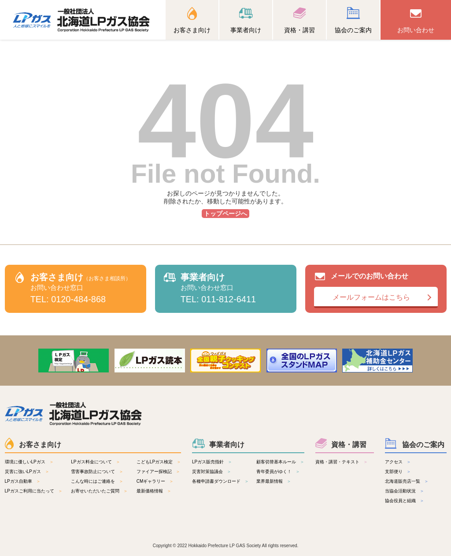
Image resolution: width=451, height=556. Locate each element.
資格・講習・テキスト (337, 461)
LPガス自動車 (18, 481)
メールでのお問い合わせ (376, 290)
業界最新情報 (269, 481)
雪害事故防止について (93, 471)
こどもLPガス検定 (155, 461)
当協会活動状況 (400, 490)
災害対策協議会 (207, 471)
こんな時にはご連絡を (93, 481)
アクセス (394, 461)
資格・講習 (299, 30)
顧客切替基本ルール (276, 461)
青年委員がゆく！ (274, 471)
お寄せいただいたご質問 (95, 490)
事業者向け (245, 30)
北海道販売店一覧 (402, 481)
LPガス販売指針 (208, 461)
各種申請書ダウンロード (216, 481)
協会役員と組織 (400, 500)
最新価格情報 (150, 490)
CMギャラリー (151, 481)
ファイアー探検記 (154, 471)
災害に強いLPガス (23, 471)
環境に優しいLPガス (25, 461)
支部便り (394, 471)
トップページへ (225, 213)
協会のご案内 (353, 30)
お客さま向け (192, 30)
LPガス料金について (91, 461)
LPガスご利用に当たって (29, 490)
